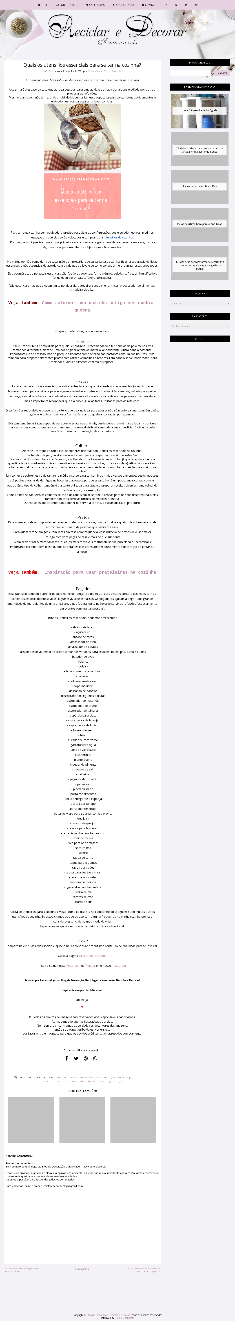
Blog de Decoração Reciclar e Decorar (108, 1315)
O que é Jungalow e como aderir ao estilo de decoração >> (143, 1270)
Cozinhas (103, 1077)
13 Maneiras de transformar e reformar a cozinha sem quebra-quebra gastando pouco (200, 265)
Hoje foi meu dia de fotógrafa (199, 110)
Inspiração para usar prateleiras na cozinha (100, 572)
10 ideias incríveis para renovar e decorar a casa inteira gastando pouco (200, 149)
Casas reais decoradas (78, 1077)
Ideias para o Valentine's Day (200, 186)
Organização (115, 1081)
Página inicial (82, 1268)
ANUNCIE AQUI (123, 4)
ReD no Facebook (95, 956)
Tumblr (90, 966)
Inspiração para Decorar (130, 1077)
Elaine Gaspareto (124, 1317)
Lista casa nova (50, 1081)
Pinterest (72, 966)
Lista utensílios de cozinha (84, 1081)
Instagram (119, 966)
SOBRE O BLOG (67, 4)
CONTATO (150, 4)
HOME (43, 4)
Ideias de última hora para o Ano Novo (200, 224)
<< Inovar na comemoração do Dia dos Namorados (21, 1270)
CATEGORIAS (95, 4)
